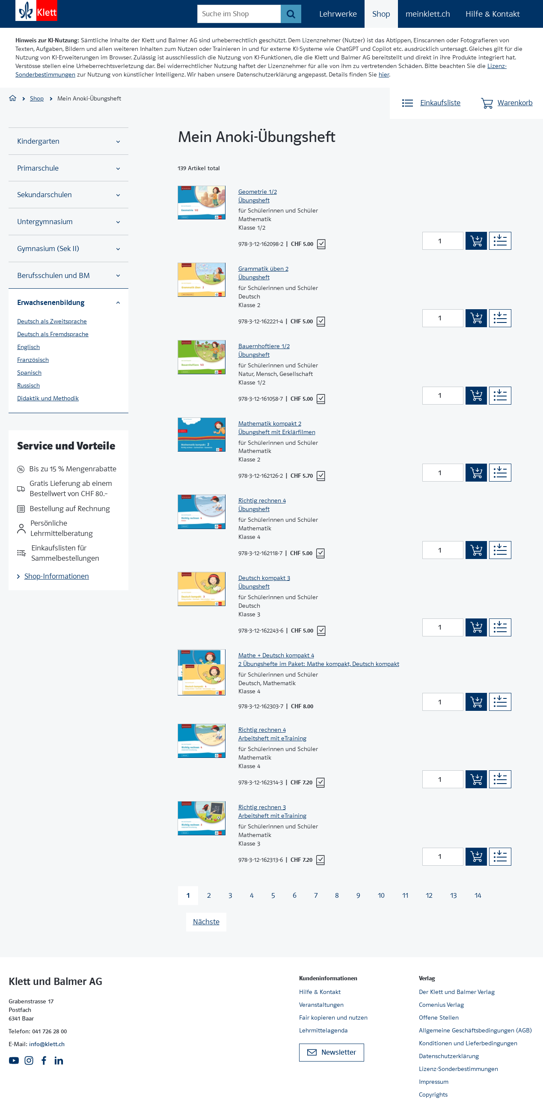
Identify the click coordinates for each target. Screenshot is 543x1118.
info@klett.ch (47, 1044)
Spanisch (29, 372)
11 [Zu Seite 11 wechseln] (405, 895)
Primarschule (68, 168)
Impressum (433, 1081)
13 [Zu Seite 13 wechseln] (453, 895)
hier (384, 74)
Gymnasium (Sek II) (68, 248)
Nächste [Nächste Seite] (206, 921)
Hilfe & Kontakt (493, 14)
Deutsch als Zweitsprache (52, 321)
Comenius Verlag (441, 1005)
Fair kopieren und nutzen (333, 1017)
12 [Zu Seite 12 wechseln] (429, 895)
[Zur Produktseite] (202, 216)
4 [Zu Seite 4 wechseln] (252, 895)
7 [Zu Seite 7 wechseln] (315, 895)
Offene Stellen (439, 1017)
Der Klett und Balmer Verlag (457, 992)
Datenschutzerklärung (449, 1056)
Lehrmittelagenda (323, 1030)
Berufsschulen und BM (68, 275)
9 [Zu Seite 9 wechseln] (358, 895)
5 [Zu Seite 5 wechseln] (273, 895)
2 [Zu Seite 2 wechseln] (209, 895)
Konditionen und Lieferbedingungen (468, 1043)
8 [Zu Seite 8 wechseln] (337, 895)
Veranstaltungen (321, 1005)
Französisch (33, 360)
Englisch (28, 347)
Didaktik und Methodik (48, 398)
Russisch (28, 385)
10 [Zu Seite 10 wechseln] (381, 895)
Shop (381, 14)
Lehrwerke (338, 14)
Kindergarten (68, 141)
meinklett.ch (428, 14)
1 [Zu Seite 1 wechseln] (188, 895)
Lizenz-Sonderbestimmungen (458, 1069)
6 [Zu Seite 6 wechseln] (295, 895)
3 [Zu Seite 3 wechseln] (230, 895)
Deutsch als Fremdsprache (53, 334)
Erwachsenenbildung (68, 302)
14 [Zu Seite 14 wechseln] (478, 895)
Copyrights (433, 1094)
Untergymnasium (68, 221)
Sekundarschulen (68, 194)
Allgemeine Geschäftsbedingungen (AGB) (475, 1030)
